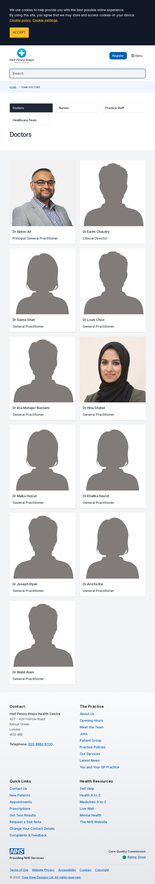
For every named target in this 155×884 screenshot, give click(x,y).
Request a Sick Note (25, 822)
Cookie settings (45, 20)
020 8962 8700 (40, 744)
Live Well (87, 809)
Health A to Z (90, 795)
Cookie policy (20, 20)
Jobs (84, 734)
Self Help (87, 789)
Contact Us (18, 789)
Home (13, 87)
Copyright (102, 870)
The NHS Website (93, 822)
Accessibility (67, 870)
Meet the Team (92, 727)
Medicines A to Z (93, 802)
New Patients (20, 795)
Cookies (85, 870)
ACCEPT (19, 32)
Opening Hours (91, 720)
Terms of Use (19, 870)
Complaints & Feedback (28, 835)
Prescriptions (20, 809)
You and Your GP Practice (99, 767)
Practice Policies (93, 747)
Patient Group (90, 740)
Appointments (21, 802)
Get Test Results (23, 815)
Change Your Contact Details (32, 829)
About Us (87, 714)
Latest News (90, 760)
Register (118, 56)
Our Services (90, 754)
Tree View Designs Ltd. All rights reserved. (51, 877)
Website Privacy (43, 870)
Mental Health (90, 815)
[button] (31, 108)
